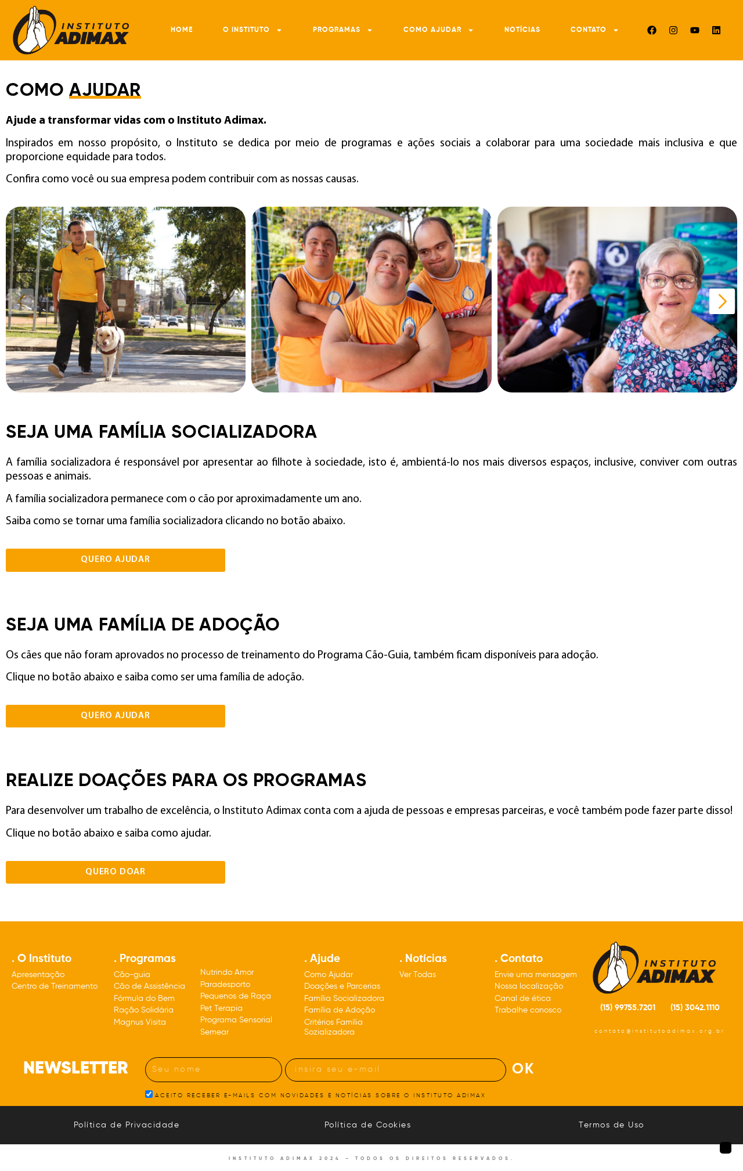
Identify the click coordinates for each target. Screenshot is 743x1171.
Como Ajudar (438, 30)
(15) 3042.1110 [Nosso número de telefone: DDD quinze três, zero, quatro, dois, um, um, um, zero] (695, 1008)
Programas (343, 30)
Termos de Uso (611, 1125)
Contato (595, 30)
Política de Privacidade (127, 1125)
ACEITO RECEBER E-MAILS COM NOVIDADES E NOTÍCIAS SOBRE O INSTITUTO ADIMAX (320, 1095)
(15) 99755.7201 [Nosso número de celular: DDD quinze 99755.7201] (627, 1008)
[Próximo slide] (722, 301)
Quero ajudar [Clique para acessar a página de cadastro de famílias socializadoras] (115, 559)
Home (182, 30)
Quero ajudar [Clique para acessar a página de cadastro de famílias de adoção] (115, 715)
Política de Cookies (368, 1125)
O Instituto (253, 30)
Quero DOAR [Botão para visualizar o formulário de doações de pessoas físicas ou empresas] (115, 872)
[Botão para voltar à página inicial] (725, 1148)
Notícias (522, 30)
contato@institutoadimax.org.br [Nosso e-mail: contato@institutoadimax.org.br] (659, 1031)
